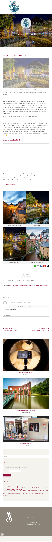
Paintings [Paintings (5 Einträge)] (25, 494)
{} (28, 307)
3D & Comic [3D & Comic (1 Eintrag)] (5, 487)
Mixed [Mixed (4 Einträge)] (5, 494)
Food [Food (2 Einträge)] (5, 491)
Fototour (22, 286)
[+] (30, 307)
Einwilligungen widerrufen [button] (26, 538)
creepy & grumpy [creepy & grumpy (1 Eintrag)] (36, 487)
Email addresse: (6, 471)
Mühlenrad (42, 286)
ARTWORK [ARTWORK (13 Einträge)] (13, 487)
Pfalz (46, 286)
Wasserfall (19, 287)
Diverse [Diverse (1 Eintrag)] (45, 487)
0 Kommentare (17, 281)
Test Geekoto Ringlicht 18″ (26, 373)
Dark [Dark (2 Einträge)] (41, 487)
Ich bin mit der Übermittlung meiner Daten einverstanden (15, 468)
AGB (9, 537)
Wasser (15, 287)
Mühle (38, 286)
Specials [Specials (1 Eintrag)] (37, 494)
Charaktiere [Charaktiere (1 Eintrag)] (20, 487)
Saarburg (11, 287)
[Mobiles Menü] (50, 3)
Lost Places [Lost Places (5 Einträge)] (42, 491)
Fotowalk (26, 286)
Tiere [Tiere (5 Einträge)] (41, 494)
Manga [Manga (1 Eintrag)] (47, 491)
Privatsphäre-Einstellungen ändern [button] (26, 537)
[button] (35, 266)
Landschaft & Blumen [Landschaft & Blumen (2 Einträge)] (32, 491)
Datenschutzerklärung (15, 537)
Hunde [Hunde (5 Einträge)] (25, 491)
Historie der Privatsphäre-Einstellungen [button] (41, 537)
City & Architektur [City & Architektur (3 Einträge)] (28, 487)
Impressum (5, 537)
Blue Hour (17, 286)
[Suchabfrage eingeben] (26, 457)
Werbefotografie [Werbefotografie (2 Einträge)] (7, 496)
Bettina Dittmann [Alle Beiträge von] (26, 30)
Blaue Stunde (12, 286)
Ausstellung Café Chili (26, 444)
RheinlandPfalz (6, 287)
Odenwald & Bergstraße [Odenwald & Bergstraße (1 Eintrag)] (16, 494)
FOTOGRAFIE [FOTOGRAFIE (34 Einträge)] (14, 491)
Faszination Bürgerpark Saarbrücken (26, 411)
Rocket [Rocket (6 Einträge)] (32, 494)
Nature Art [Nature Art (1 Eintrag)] (10, 494)
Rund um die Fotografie (26, 41)
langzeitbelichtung (33, 286)
